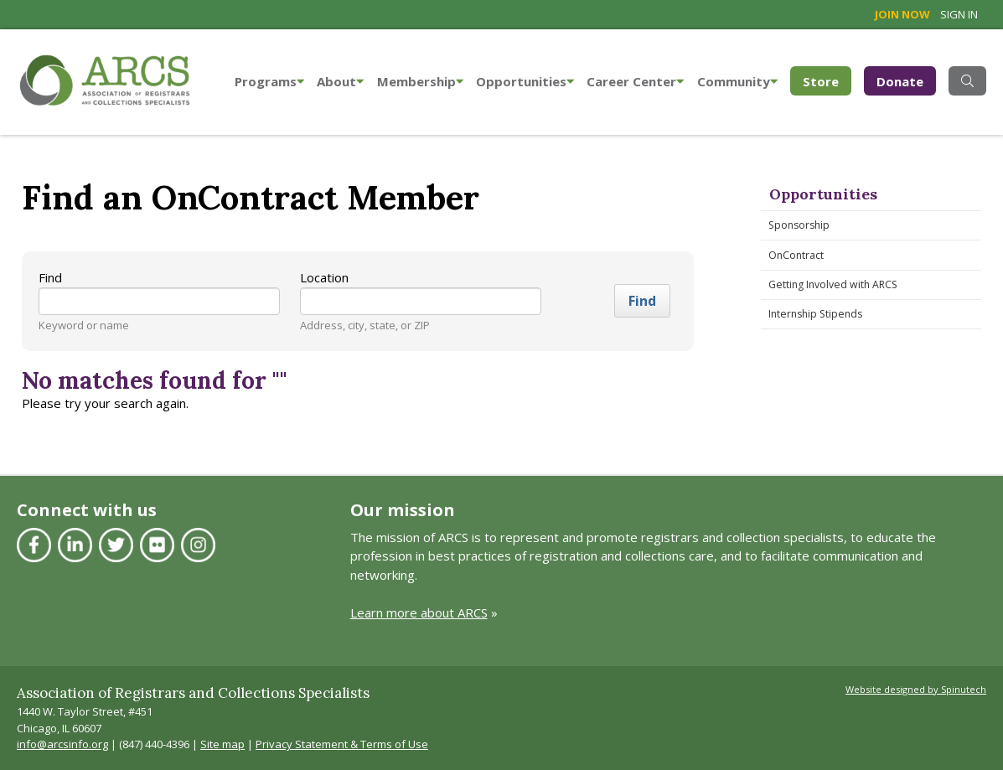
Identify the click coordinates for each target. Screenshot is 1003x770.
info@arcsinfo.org (62, 744)
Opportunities (525, 81)
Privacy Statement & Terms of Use (342, 744)
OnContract (796, 255)
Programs (269, 81)
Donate (899, 81)
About (340, 81)
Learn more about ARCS (419, 612)
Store (827, 80)
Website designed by (915, 689)
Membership (420, 81)
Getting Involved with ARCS (832, 284)
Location (324, 277)
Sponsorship (799, 225)
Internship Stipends (815, 314)
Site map (222, 744)
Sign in (959, 14)
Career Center (635, 81)
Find (50, 277)
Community (737, 81)
